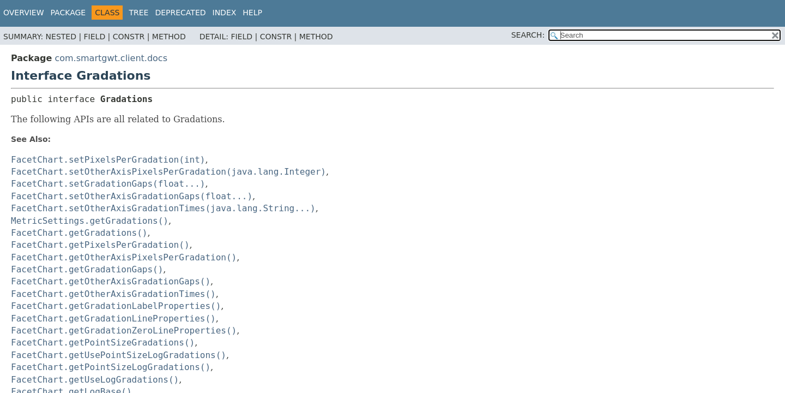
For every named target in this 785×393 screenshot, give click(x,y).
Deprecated (180, 12)
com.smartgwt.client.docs (111, 58)
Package (68, 12)
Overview (23, 12)
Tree (138, 12)
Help (252, 12)
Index (225, 12)
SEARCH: (528, 35)
